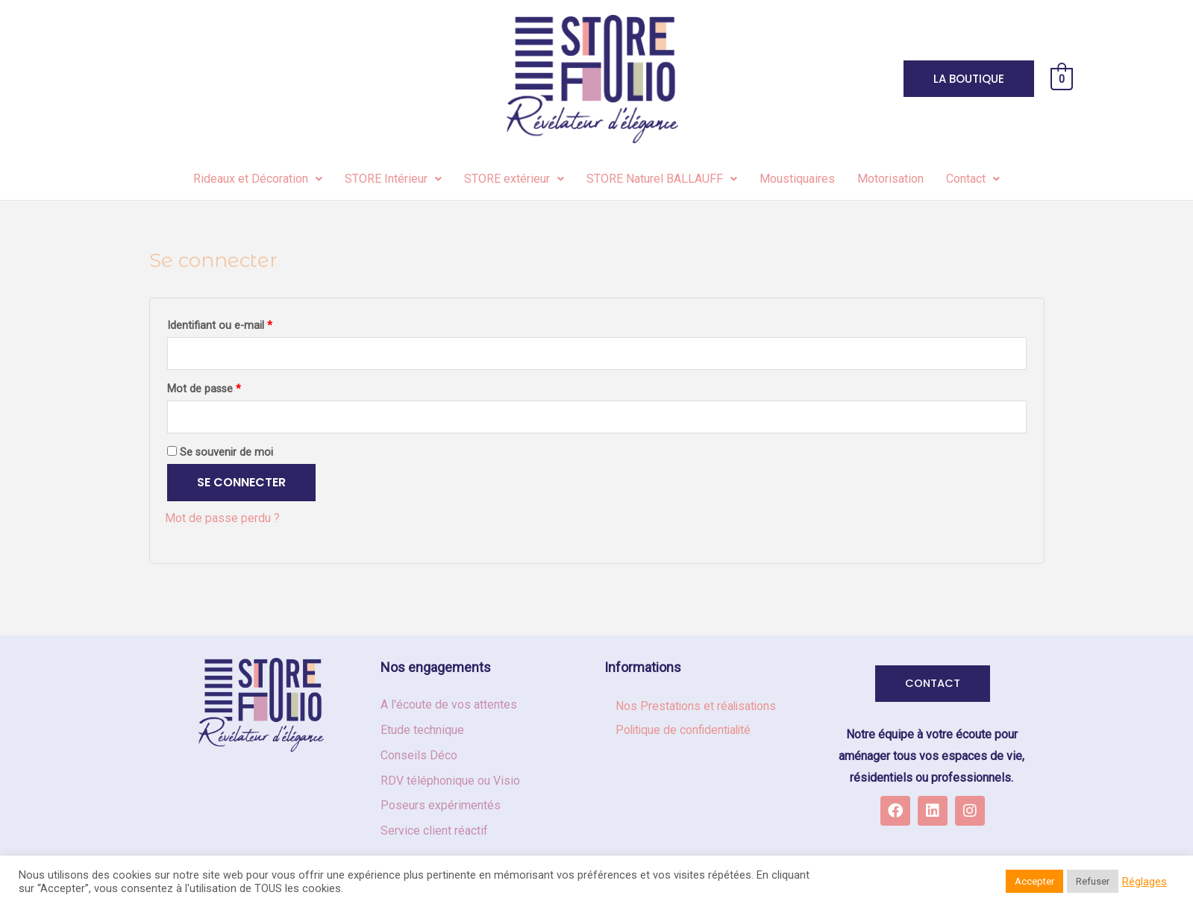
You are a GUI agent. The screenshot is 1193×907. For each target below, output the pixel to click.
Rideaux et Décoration (257, 179)
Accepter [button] (1034, 881)
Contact (973, 179)
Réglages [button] (1144, 881)
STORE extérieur (514, 179)
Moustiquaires (797, 179)
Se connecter (241, 483)
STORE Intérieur (393, 179)
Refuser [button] (1092, 881)
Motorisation (890, 179)
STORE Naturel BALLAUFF (661, 179)
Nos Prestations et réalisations (697, 707)
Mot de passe (204, 389)
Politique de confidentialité (686, 731)
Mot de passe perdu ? (222, 519)
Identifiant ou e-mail (219, 325)
